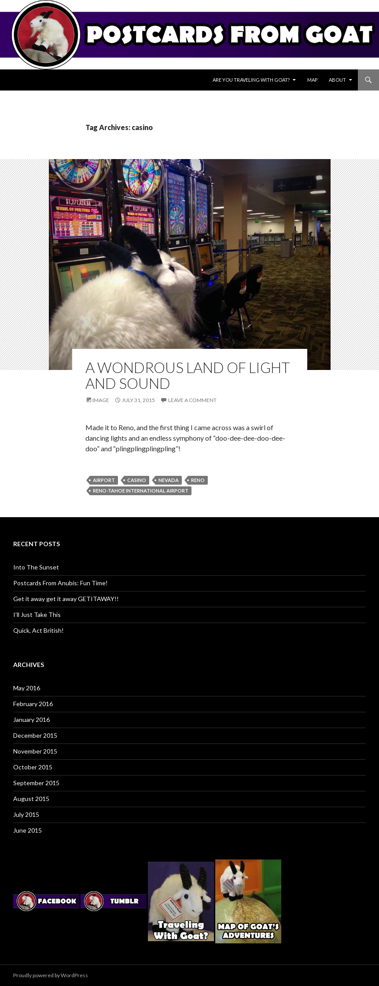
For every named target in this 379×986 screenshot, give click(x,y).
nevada (168, 480)
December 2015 (35, 735)
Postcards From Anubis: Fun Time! (60, 583)
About (337, 80)
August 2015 (31, 798)
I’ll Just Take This (37, 614)
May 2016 (26, 688)
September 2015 (36, 783)
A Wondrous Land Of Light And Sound (187, 375)
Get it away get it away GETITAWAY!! (66, 598)
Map (312, 80)
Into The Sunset (36, 567)
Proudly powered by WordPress (50, 975)
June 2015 (27, 830)
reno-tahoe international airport (140, 490)
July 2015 (26, 814)
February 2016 (33, 703)
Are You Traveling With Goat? (251, 80)
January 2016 (31, 719)
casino (136, 480)
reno (198, 480)
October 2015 (32, 767)
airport (104, 480)
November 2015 (35, 751)
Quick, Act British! (38, 630)
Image (100, 400)
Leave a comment (192, 400)
